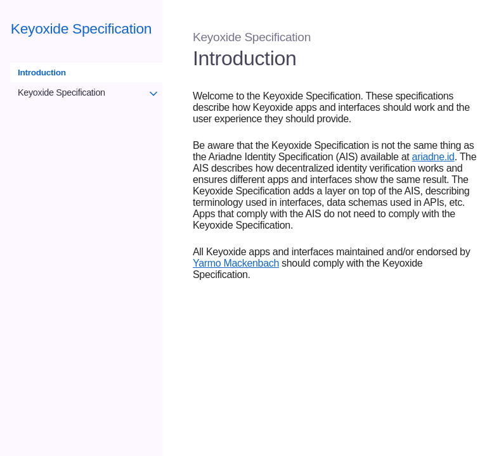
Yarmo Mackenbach (236, 263)
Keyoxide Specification (81, 28)
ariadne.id (433, 156)
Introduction (42, 72)
